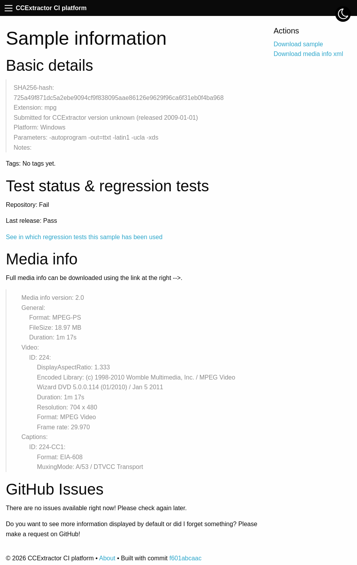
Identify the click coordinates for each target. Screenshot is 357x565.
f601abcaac (185, 558)
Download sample (298, 44)
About (107, 558)
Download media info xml (308, 54)
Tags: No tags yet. (31, 163)
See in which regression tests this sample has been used (84, 237)
